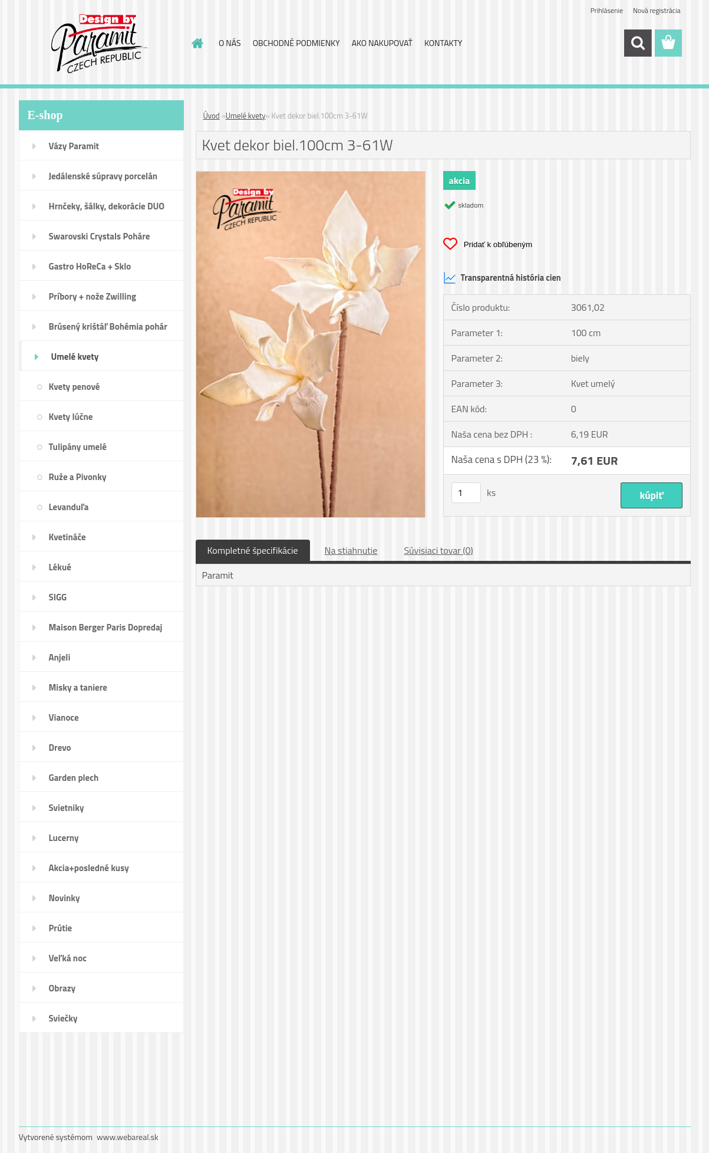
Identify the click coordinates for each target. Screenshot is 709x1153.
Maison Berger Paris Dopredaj (106, 627)
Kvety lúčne (71, 416)
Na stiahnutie (351, 550)
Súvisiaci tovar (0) (438, 550)
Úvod (211, 115)
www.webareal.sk (128, 1137)
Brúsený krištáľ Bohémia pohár (108, 326)
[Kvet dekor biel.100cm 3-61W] (311, 176)
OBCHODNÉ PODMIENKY (296, 43)
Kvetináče (67, 537)
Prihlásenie (607, 10)
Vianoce (64, 717)
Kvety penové (74, 386)
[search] (637, 43)
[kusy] (466, 492)
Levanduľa (69, 507)
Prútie (60, 928)
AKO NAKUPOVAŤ (382, 43)
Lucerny (64, 838)
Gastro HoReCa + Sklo (90, 266)
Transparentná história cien (502, 277)
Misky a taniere (78, 687)
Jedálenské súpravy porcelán (103, 176)
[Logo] (100, 43)
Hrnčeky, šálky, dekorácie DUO (107, 206)
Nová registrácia (657, 10)
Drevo (60, 747)
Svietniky (66, 807)
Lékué (60, 567)
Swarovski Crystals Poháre (99, 236)
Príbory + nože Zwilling (93, 296)
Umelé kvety (75, 356)
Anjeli (60, 657)
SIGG (58, 597)
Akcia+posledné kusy (89, 868)
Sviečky (63, 1018)
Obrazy (62, 988)
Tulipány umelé (78, 447)
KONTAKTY (443, 43)
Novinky (64, 898)
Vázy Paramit (74, 146)
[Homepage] (196, 43)
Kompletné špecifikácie (252, 550)
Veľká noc (68, 958)
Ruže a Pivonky (78, 477)
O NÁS (230, 43)
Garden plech (74, 777)
